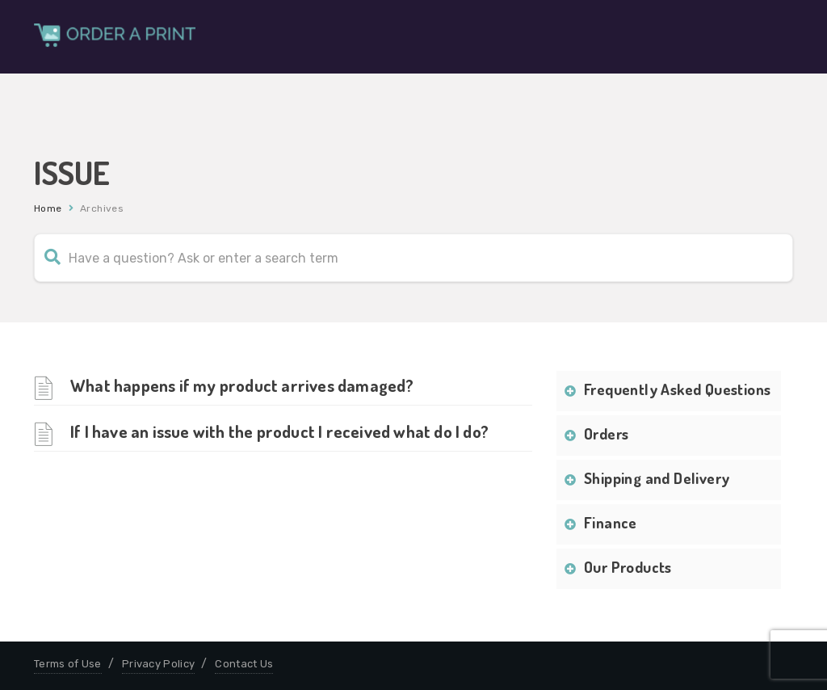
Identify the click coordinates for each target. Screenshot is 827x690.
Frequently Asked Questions (677, 389)
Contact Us (244, 664)
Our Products (628, 567)
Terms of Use (68, 664)
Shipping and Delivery (656, 478)
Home (48, 208)
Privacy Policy (158, 664)
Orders (606, 433)
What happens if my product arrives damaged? (242, 385)
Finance (610, 522)
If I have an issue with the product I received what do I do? (279, 431)
